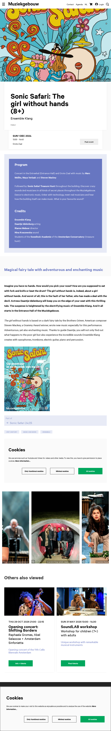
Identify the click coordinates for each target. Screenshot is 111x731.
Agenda (79, 4)
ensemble (46, 436)
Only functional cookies (34, 475)
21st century (11, 436)
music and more (29, 436)
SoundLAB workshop (79, 630)
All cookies (90, 475)
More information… (22, 465)
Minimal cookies (62, 475)
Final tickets (73, 667)
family (13, 129)
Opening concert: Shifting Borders (23, 632)
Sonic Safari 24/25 (19, 427)
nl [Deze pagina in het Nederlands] (86, 4)
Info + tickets (20, 667)
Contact (70, 4)
